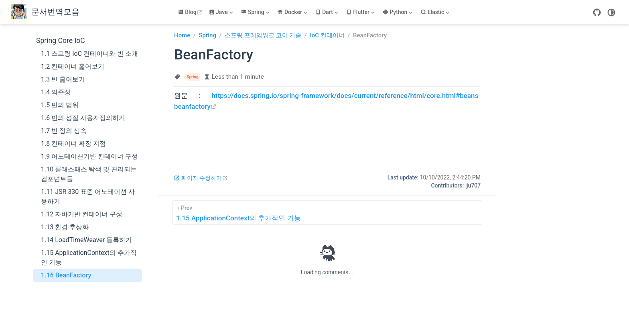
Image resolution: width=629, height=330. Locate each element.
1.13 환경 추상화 (65, 227)
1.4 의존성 (56, 92)
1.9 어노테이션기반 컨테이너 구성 (89, 156)
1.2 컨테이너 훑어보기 (72, 66)
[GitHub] (596, 12)
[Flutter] (361, 12)
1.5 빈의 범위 (60, 105)
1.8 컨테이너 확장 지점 (73, 143)
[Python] (398, 12)
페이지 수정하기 (201, 178)
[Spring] (256, 12)
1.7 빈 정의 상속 (64, 130)
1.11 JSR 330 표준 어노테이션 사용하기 (88, 196)
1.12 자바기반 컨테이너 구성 (81, 214)
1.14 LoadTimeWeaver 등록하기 (86, 240)
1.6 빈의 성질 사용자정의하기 (83, 118)
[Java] (221, 12)
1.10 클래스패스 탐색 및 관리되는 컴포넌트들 (89, 174)
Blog (191, 12)
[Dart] (327, 12)
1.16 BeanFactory (66, 275)
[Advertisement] (327, 137)
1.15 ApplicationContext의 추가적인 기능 (89, 257)
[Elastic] (435, 12)
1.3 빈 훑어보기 (63, 79)
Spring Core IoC (60, 41)
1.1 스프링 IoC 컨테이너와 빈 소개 (89, 53)
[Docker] (293, 12)
